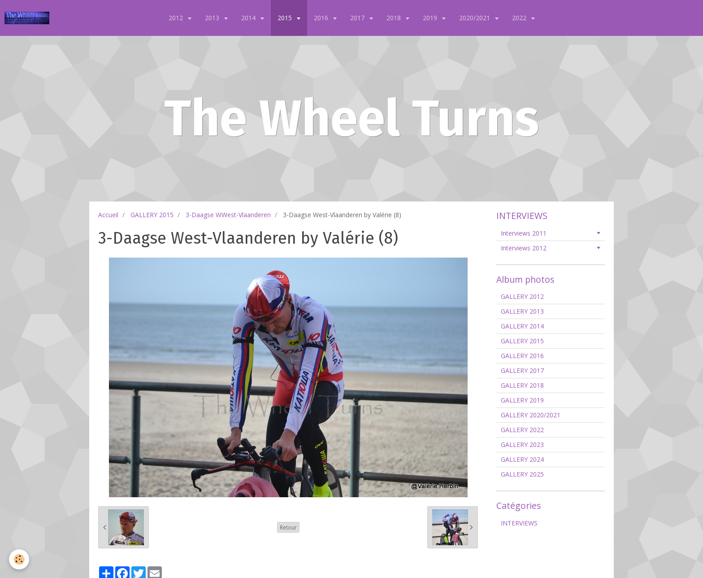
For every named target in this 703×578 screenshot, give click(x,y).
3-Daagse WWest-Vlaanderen (228, 214)
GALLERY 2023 (522, 444)
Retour (288, 527)
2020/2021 (475, 17)
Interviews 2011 (524, 233)
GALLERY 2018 (522, 385)
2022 (520, 17)
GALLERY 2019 (522, 400)
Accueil (108, 214)
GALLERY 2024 (522, 459)
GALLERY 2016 (522, 355)
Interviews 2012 (524, 248)
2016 (322, 17)
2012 (177, 17)
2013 (213, 17)
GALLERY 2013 (522, 311)
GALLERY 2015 (152, 214)
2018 (394, 17)
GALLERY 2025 (522, 474)
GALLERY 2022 (522, 429)
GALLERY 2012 (522, 296)
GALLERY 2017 (522, 370)
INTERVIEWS (519, 523)
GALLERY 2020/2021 (530, 415)
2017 (358, 17)
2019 (431, 17)
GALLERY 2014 (522, 326)
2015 (286, 17)
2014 (249, 17)
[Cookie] (19, 559)
